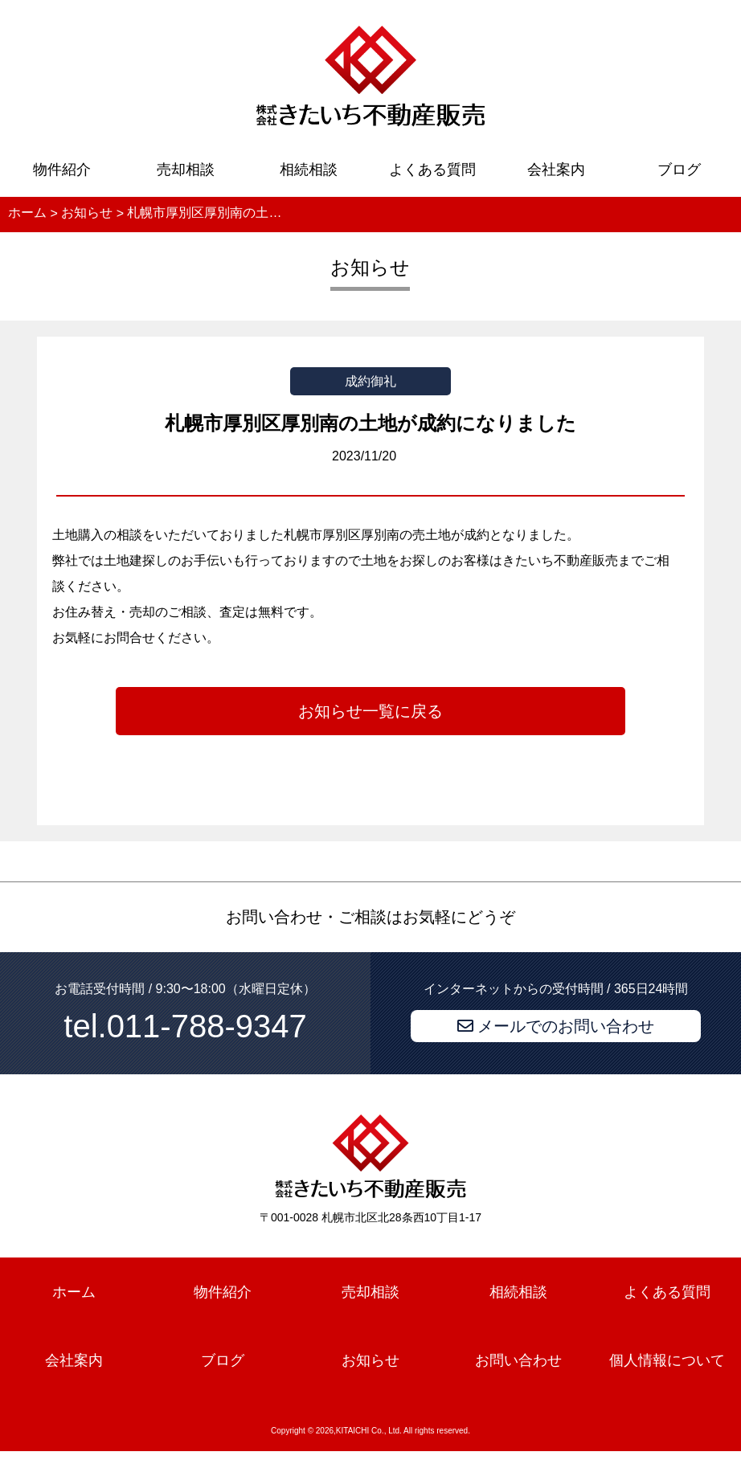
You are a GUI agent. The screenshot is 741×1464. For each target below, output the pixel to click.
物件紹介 (62, 170)
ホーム (74, 1292)
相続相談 (309, 170)
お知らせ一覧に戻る (370, 711)
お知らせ (370, 1360)
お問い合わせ (518, 1360)
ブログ (679, 170)
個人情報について (667, 1360)
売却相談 (186, 170)
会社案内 (556, 170)
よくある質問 (432, 170)
